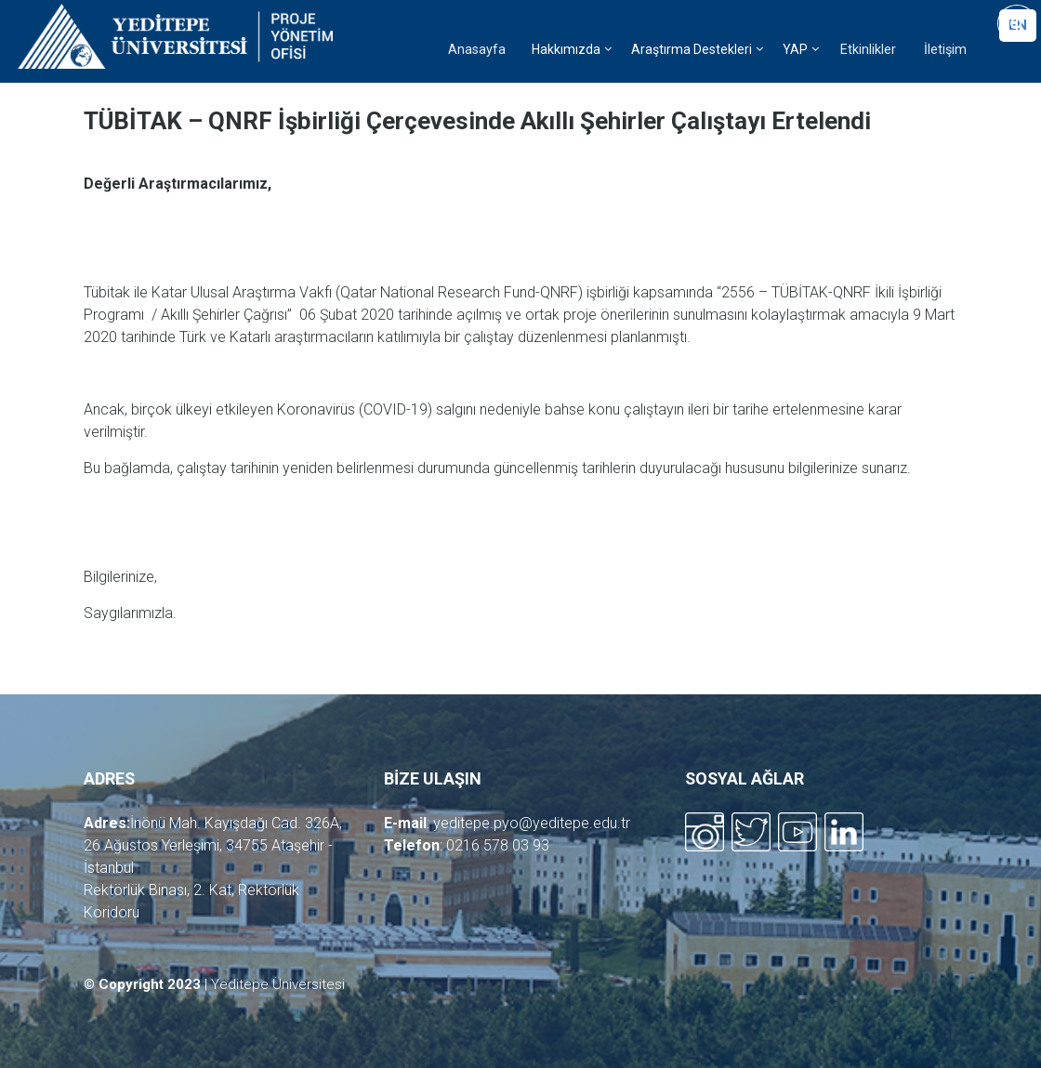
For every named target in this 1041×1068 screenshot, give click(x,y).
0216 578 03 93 (497, 845)
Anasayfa (477, 50)
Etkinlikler (868, 50)
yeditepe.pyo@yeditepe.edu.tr (531, 823)
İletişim (945, 50)
